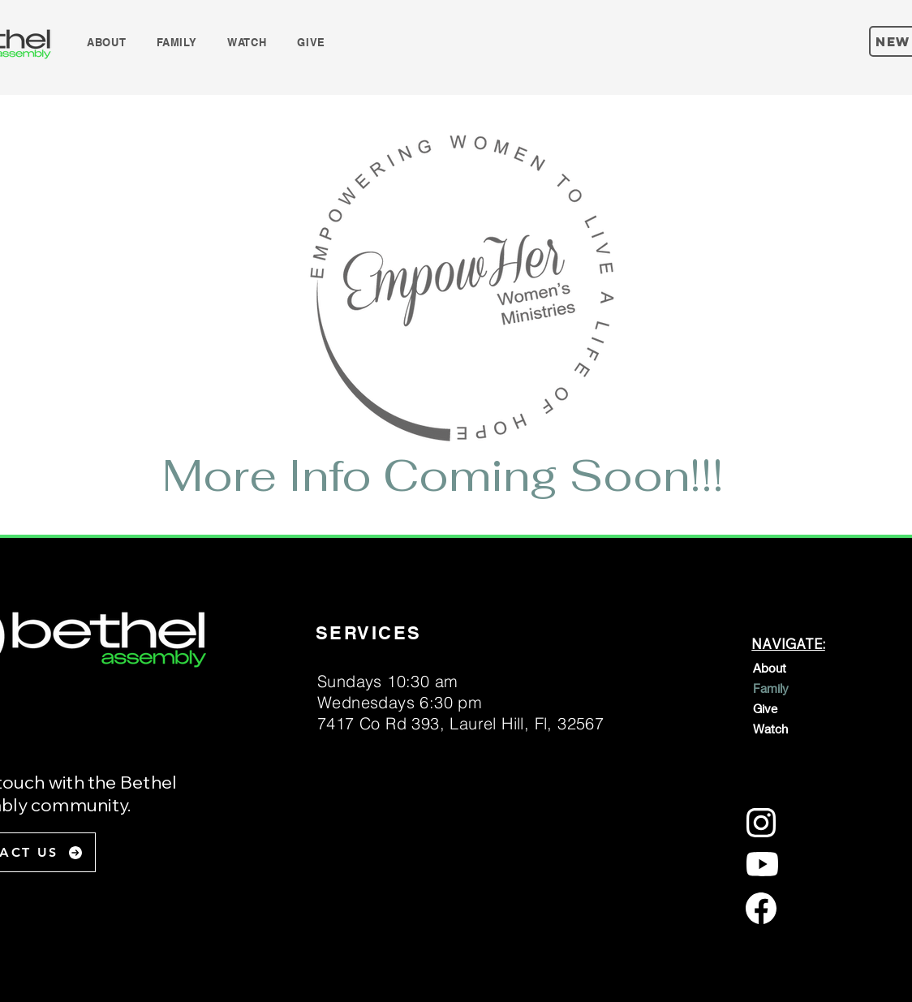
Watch (770, 728)
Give (765, 708)
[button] (106, 42)
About (769, 667)
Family (771, 688)
